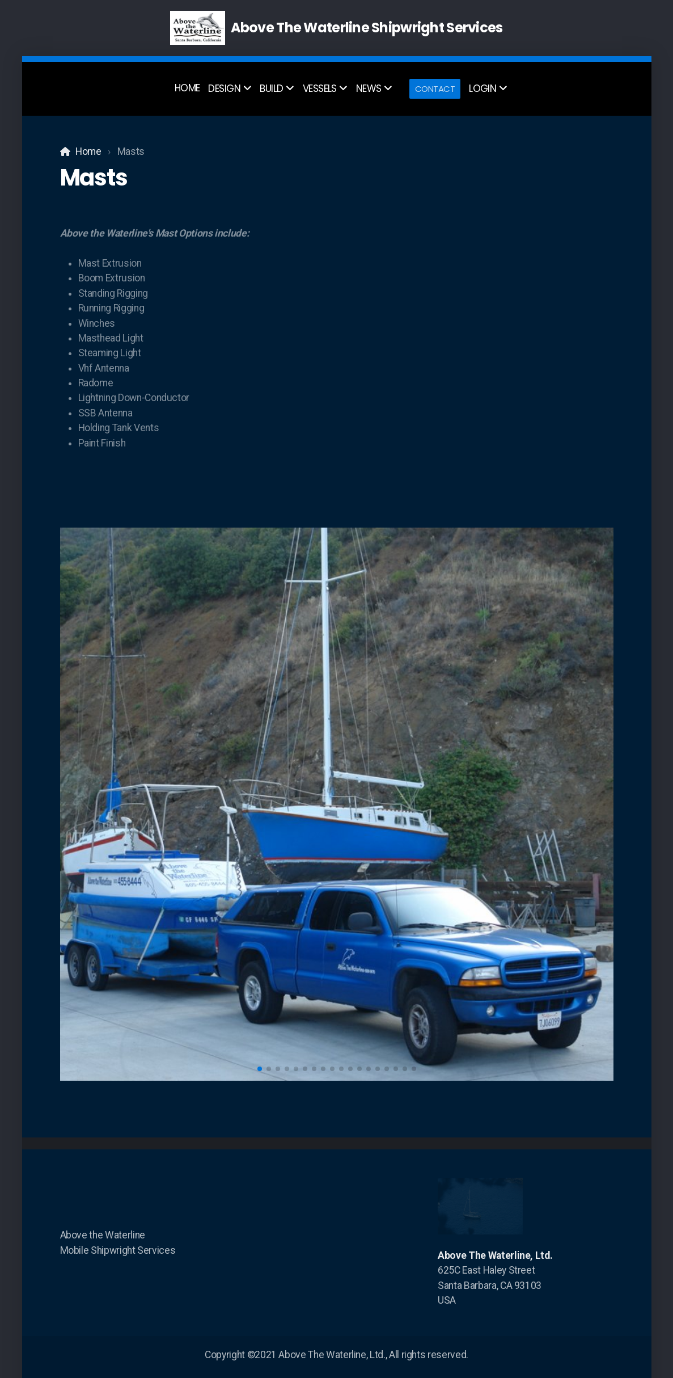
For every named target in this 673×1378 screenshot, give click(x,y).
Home (88, 151)
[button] (259, 1069)
